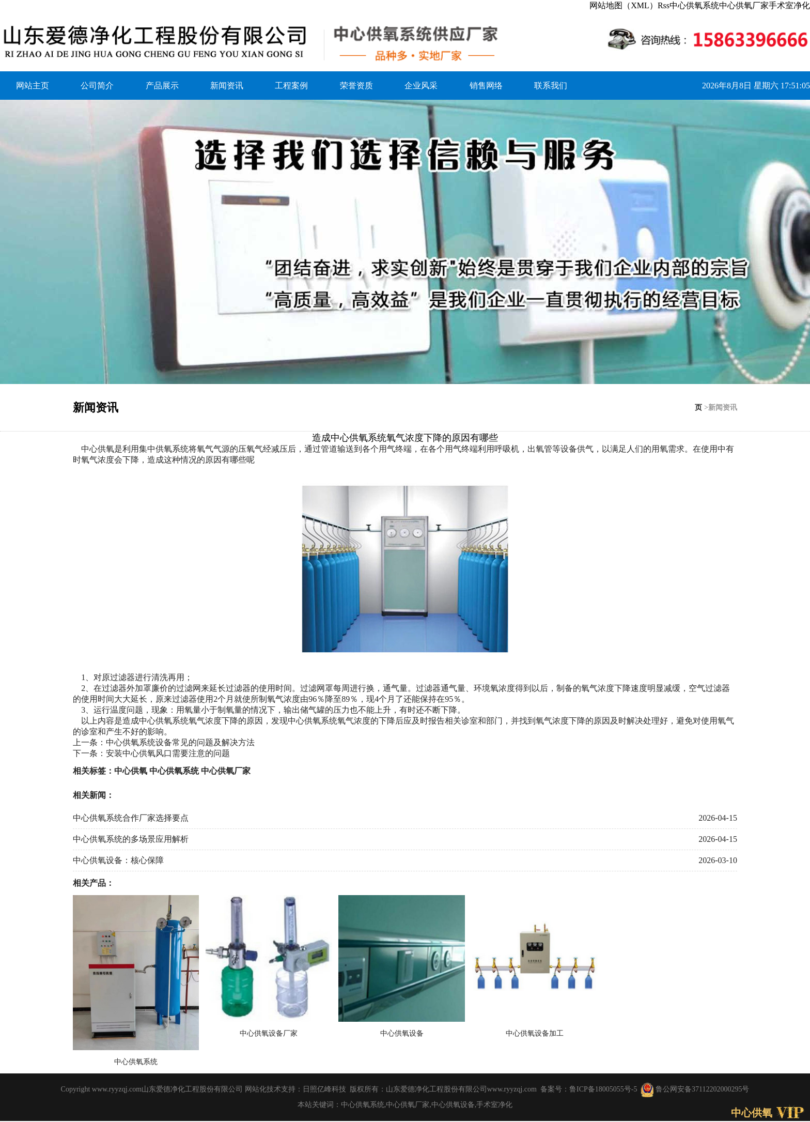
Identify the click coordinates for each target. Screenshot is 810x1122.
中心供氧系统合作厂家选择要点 (131, 817)
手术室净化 (789, 5)
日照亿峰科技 (324, 1089)
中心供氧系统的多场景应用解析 (131, 839)
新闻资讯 (226, 85)
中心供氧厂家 (744, 5)
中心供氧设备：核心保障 (118, 860)
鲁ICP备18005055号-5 (603, 1089)
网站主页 (32, 85)
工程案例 (291, 85)
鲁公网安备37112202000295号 (695, 1089)
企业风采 (421, 85)
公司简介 (97, 85)
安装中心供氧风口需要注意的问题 (168, 753)
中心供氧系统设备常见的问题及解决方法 (180, 742)
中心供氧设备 (453, 1105)
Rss (663, 5)
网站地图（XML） (623, 5)
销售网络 (486, 85)
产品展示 (162, 85)
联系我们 (550, 85)
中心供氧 (97, 448)
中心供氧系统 (694, 5)
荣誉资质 (356, 85)
